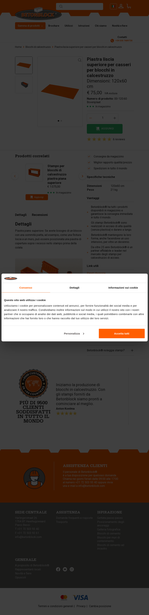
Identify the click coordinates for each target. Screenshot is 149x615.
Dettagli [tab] (74, 287)
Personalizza (74, 333)
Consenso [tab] (25, 287)
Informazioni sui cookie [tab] (123, 287)
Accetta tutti (121, 333)
